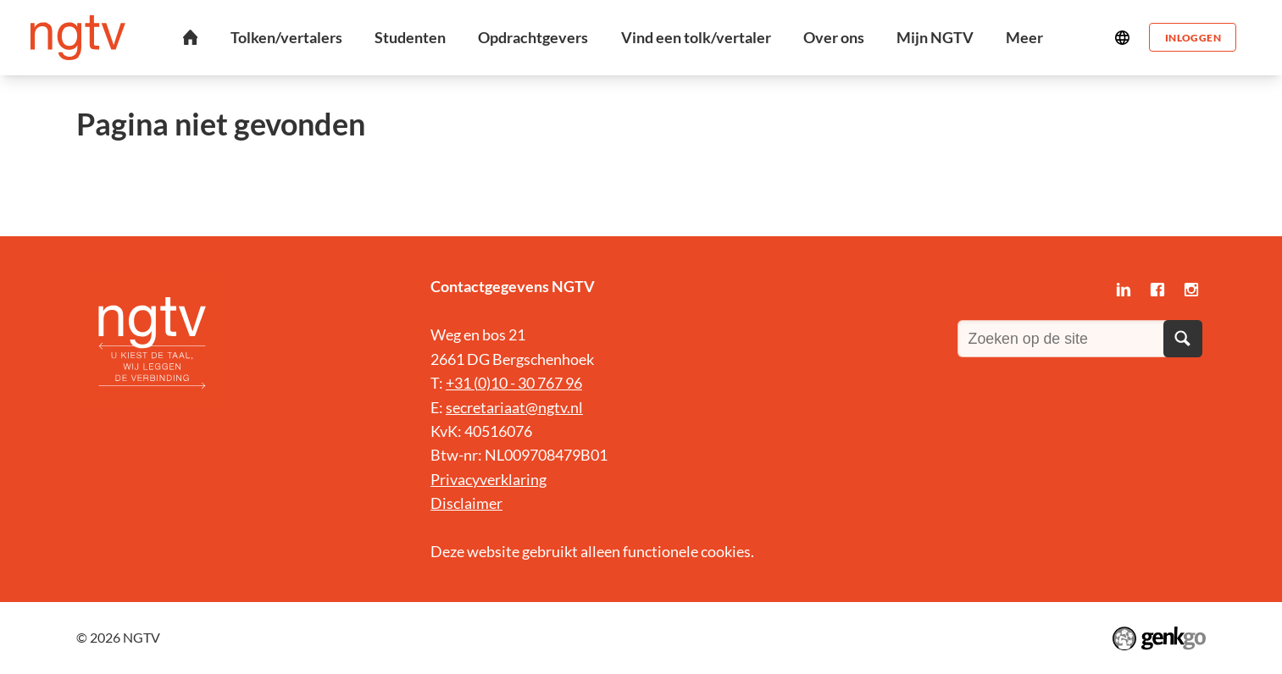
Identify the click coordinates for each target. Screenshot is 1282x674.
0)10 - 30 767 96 (530, 382)
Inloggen (1192, 37)
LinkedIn (1123, 289)
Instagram (1191, 289)
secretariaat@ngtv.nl (514, 407)
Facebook (1157, 289)
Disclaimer (466, 503)
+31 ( (462, 382)
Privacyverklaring (488, 479)
